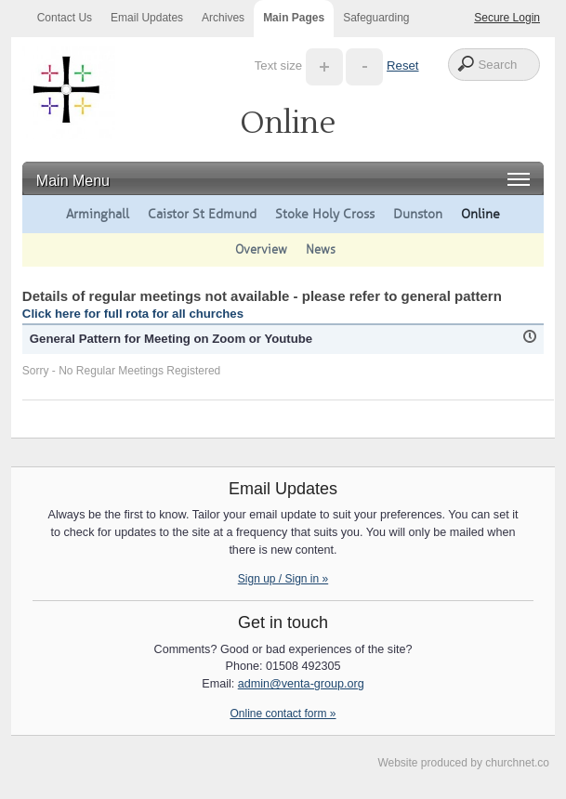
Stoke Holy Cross (325, 213)
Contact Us (64, 17)
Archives (223, 17)
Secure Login (507, 17)
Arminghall (97, 213)
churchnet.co (517, 762)
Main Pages (293, 17)
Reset (402, 65)
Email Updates (147, 17)
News (321, 249)
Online (480, 213)
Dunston (417, 213)
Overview (261, 249)
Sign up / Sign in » (283, 578)
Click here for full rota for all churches (133, 314)
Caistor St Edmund (202, 213)
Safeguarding (376, 17)
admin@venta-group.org (301, 683)
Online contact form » (283, 713)
